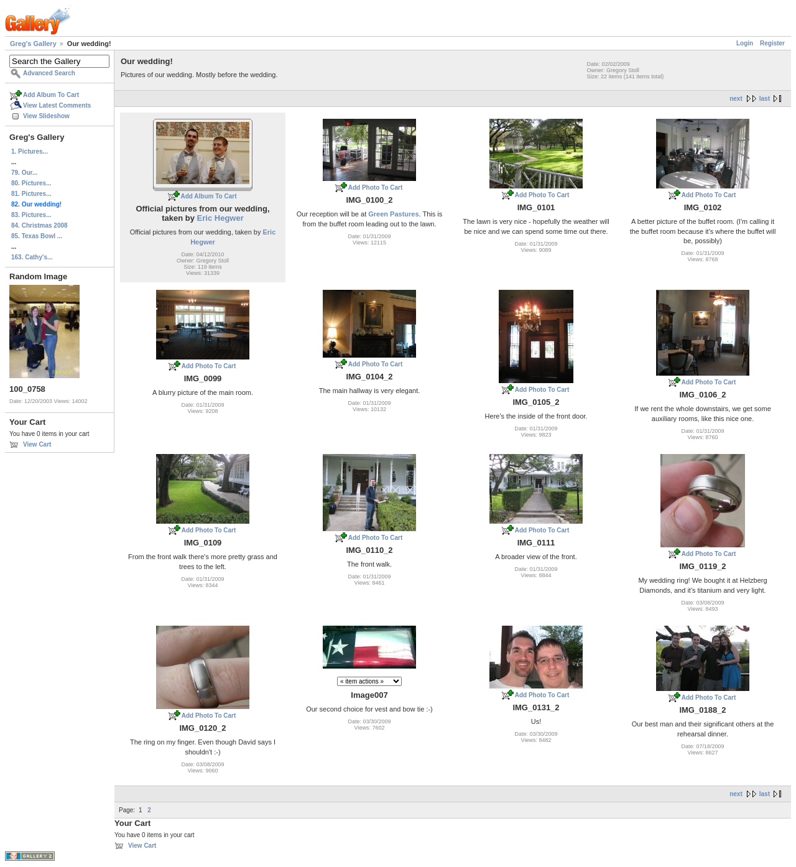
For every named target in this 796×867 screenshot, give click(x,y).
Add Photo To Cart (375, 187)
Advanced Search (49, 73)
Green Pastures (393, 214)
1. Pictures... (29, 151)
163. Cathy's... (31, 257)
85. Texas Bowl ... (36, 236)
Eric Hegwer (220, 218)
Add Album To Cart (51, 94)
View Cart (37, 444)
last (764, 98)
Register (772, 43)
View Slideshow (46, 116)
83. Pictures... (31, 214)
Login (744, 43)
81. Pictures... (31, 193)
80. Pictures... (31, 183)
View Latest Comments (57, 105)
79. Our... (24, 172)
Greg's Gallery (33, 43)
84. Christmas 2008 (39, 225)
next (736, 98)
